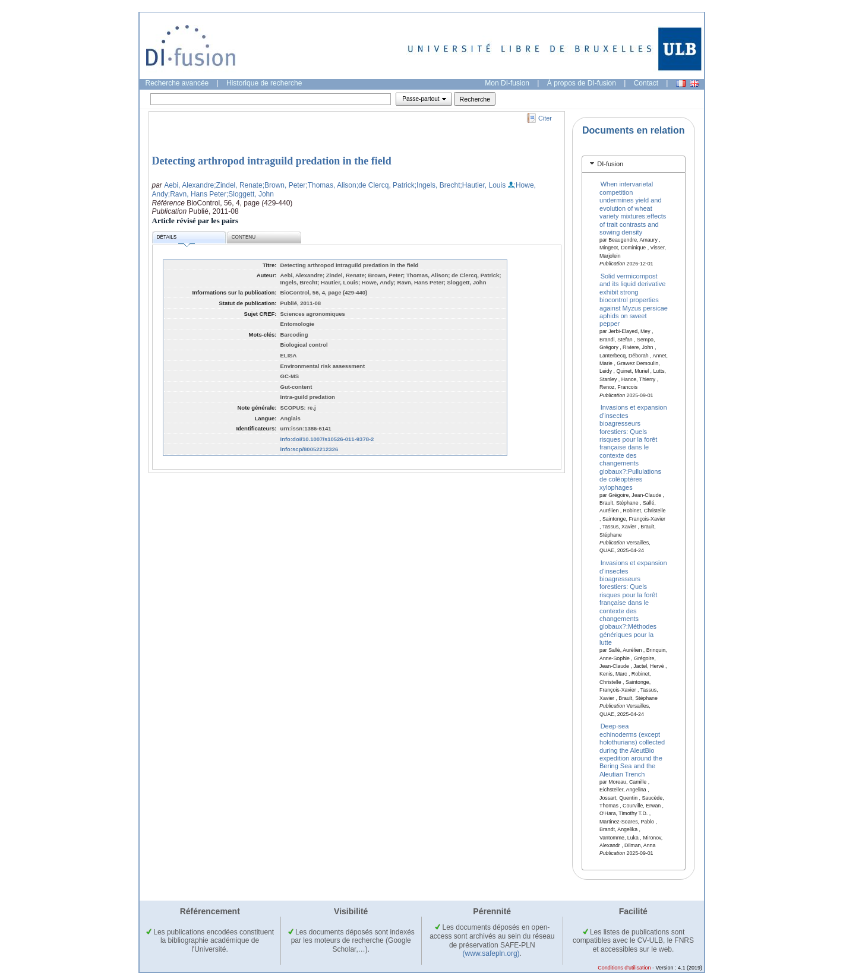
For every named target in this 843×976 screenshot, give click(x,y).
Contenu (243, 237)
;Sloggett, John (250, 194)
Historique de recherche (264, 83)
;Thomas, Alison (330, 185)
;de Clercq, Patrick (385, 185)
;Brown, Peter (284, 185)
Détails (176, 239)
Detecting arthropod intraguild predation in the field (271, 161)
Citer (545, 118)
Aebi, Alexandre (189, 185)
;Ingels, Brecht (437, 185)
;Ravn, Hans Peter (197, 194)
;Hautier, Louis (483, 185)
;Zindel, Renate (238, 185)
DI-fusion (610, 163)
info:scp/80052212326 (309, 449)
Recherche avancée (177, 83)
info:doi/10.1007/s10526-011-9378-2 (327, 439)
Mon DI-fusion (507, 83)
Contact (646, 83)
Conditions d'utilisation (624, 968)
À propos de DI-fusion (581, 83)
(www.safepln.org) (491, 953)
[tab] (634, 164)
